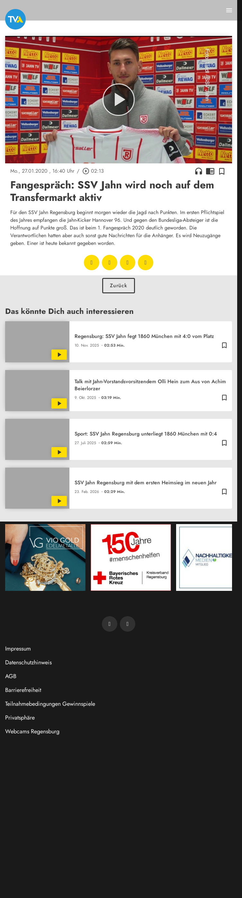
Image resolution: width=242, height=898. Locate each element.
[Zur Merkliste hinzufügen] (222, 171)
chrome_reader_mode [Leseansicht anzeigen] (210, 171)
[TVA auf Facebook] (109, 624)
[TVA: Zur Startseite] (15, 19)
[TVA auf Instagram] (127, 624)
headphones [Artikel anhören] (198, 171)
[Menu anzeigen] (229, 10)
